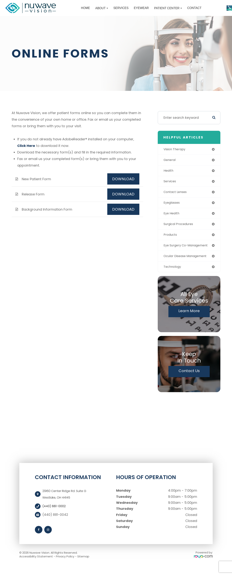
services (170, 189)
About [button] (75, 11)
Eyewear (114, 11)
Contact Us (189, 381)
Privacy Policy (65, 566)
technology (173, 276)
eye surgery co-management (188, 254)
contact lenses (176, 199)
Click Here (26, 152)
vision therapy (176, 156)
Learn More (189, 321)
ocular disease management (188, 265)
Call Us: (205, 6)
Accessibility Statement (36, 566)
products (171, 244)
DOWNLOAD (123, 185)
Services (94, 11)
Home (59, 11)
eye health (172, 221)
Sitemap (83, 566)
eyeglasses (173, 211)
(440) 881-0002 (55, 516)
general (170, 167)
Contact (168, 11)
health (169, 178)
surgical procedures (180, 232)
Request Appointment (205, 17)
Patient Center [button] (142, 11)
